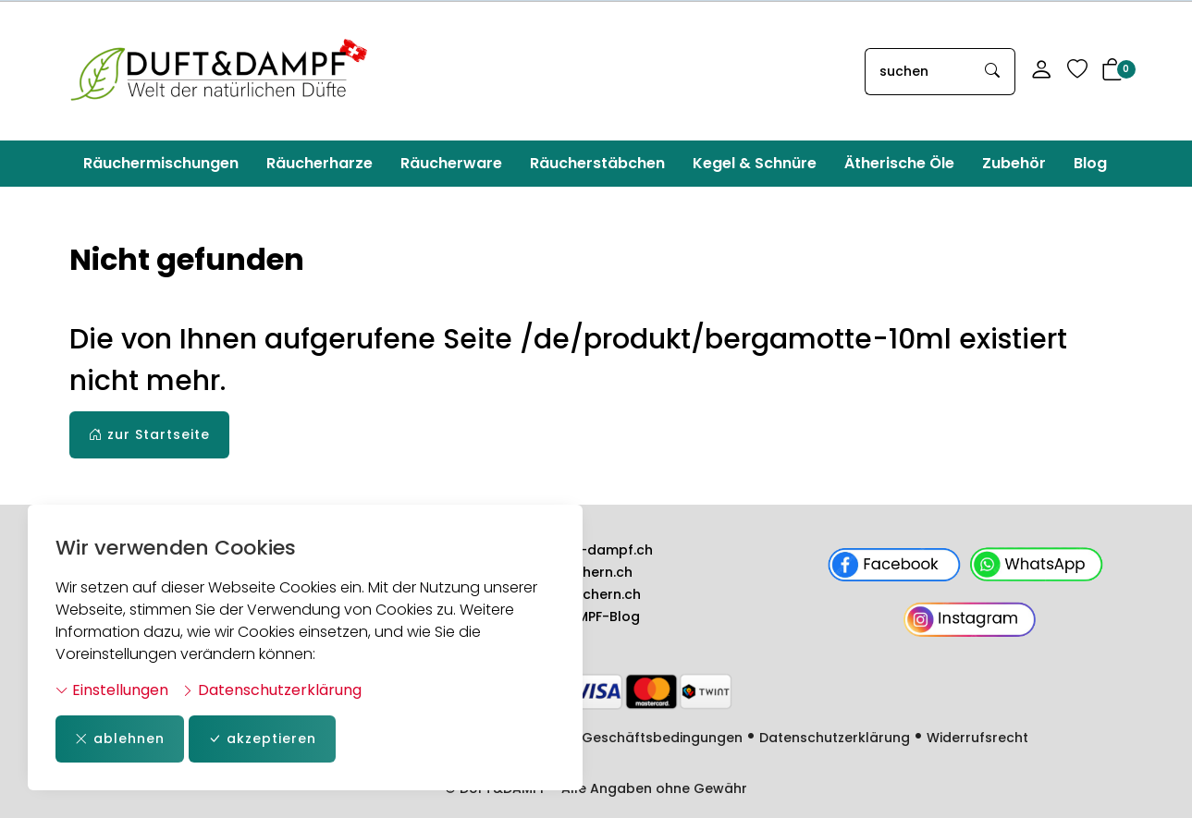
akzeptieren (262, 739)
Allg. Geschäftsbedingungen (646, 737)
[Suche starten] (993, 71)
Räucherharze (319, 163)
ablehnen (120, 739)
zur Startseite (149, 435)
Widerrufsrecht (977, 737)
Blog (1090, 163)
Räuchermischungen (161, 163)
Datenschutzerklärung (271, 690)
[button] (1112, 71)
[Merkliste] (1077, 71)
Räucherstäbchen (597, 163)
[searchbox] (918, 71)
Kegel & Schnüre (755, 163)
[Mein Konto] (1041, 71)
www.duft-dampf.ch (584, 550)
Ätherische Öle (899, 163)
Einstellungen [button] (111, 690)
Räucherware (451, 163)
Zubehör (1014, 163)
